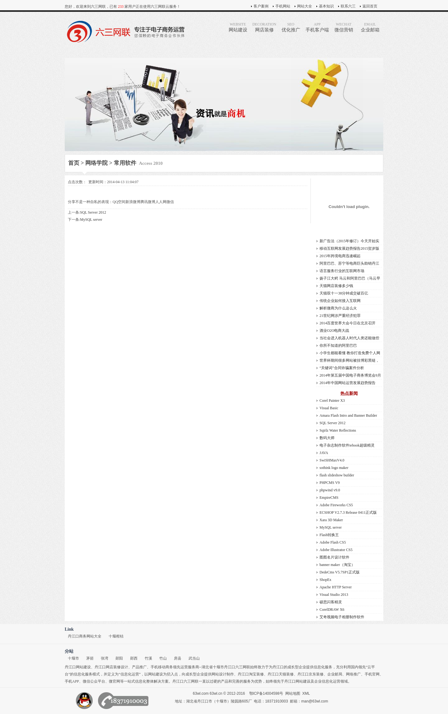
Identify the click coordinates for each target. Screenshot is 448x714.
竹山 (163, 658)
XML (306, 693)
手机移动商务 (162, 667)
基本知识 (326, 6)
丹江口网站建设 (78, 667)
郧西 (134, 658)
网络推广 (353, 674)
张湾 (104, 658)
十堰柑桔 (116, 636)
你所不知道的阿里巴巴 (338, 345)
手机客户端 (317, 27)
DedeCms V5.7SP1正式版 (340, 572)
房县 (177, 658)
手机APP (72, 681)
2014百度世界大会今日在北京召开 (348, 323)
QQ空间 (119, 202)
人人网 (160, 202)
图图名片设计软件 (334, 557)
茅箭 (90, 658)
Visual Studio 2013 (334, 594)
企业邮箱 (370, 27)
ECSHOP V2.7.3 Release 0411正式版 (348, 512)
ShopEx (325, 579)
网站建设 (238, 27)
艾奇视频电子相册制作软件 (342, 617)
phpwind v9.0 (330, 490)
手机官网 (372, 674)
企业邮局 (334, 674)
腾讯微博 (147, 202)
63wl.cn (216, 693)
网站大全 (304, 6)
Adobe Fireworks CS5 (336, 505)
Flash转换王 (329, 535)
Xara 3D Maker (331, 520)
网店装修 (264, 27)
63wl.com (201, 693)
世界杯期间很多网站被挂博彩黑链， (349, 360)
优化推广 (291, 27)
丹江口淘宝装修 (251, 674)
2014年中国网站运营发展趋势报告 (348, 383)
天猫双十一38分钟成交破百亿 (344, 293)
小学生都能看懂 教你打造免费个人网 (350, 353)
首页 (73, 163)
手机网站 (282, 6)
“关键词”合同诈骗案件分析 (342, 368)
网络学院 (96, 163)
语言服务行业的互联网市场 (342, 271)
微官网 (114, 681)
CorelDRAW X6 (332, 609)
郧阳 (119, 658)
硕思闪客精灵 (331, 602)
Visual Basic (329, 408)
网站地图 (292, 693)
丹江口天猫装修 (281, 674)
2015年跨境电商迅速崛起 (340, 256)
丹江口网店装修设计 (111, 667)
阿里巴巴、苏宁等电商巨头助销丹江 (349, 263)
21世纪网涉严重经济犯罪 (340, 315)
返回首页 (369, 6)
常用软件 (125, 163)
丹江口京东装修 (310, 674)
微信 (170, 202)
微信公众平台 (94, 681)
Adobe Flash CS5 (333, 542)
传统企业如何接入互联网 (340, 301)
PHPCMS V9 (330, 482)
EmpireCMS (329, 497)
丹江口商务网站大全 (84, 636)
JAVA (324, 453)
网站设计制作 (223, 674)
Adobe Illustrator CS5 (336, 550)
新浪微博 (132, 202)
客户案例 (261, 6)
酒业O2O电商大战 (334, 330)
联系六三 (348, 6)
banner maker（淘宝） (337, 565)
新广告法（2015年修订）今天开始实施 (349, 242)
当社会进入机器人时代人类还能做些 (349, 338)
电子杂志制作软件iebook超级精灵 (347, 445)
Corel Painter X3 (332, 400)
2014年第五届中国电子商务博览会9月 (350, 375)
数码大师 (327, 438)
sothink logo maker (334, 468)
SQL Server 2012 (93, 212)
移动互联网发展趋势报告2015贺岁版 (349, 248)
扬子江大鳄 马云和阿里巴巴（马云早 (350, 278)
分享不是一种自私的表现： (90, 202)
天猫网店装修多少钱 (336, 286)
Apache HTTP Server (336, 587)
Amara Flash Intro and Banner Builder (348, 415)
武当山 (194, 658)
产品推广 (139, 667)
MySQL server (91, 219)
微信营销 (343, 27)
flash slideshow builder (337, 475)
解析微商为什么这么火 (338, 308)
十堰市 (73, 658)
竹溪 (148, 658)
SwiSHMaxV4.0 (332, 460)
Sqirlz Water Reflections (338, 430)
